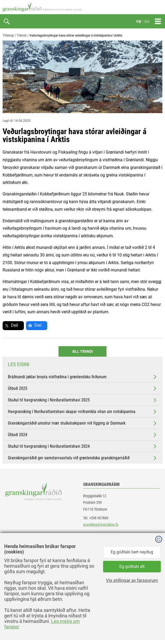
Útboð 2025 (82, 388)
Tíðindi (21, 35)
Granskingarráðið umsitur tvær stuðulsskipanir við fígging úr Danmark (82, 423)
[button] (122, 568)
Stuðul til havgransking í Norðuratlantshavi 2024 (82, 446)
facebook (17, 549)
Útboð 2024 (82, 435)
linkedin (15, 561)
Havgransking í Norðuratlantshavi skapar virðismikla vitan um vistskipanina (82, 412)
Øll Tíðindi (82, 351)
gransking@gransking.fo (100, 524)
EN (147, 21)
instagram (17, 572)
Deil (14, 325)
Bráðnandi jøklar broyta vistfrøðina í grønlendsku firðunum (82, 377)
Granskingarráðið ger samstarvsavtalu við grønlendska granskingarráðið (82, 458)
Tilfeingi (8, 35)
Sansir (158, 625)
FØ (138, 21)
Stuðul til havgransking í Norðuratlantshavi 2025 (82, 400)
